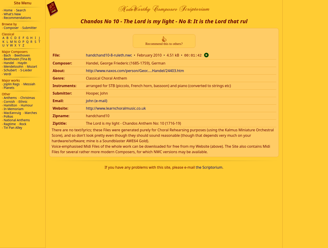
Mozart (32, 66)
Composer (11, 28)
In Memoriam (13, 109)
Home (8, 10)
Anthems (10, 98)
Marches (31, 113)
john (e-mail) (96, 100)
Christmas (27, 98)
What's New (12, 14)
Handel (9, 63)
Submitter (29, 28)
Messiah (29, 84)
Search (21, 10)
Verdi (7, 74)
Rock (22, 124)
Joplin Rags (12, 84)
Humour (27, 105)
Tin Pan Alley (13, 127)
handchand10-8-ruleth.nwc (109, 55)
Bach (7, 55)
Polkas (8, 116)
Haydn (22, 63)
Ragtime (10, 124)
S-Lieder (26, 70)
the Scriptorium (209, 166)
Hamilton (10, 105)
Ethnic (22, 101)
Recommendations (17, 18)
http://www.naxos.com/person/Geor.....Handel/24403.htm (135, 70)
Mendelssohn (13, 66)
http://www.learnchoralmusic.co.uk (116, 107)
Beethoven (22, 55)
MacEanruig (12, 113)
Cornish (9, 101)
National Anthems (17, 120)
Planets (9, 87)
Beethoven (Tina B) (17, 59)
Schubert (10, 70)
